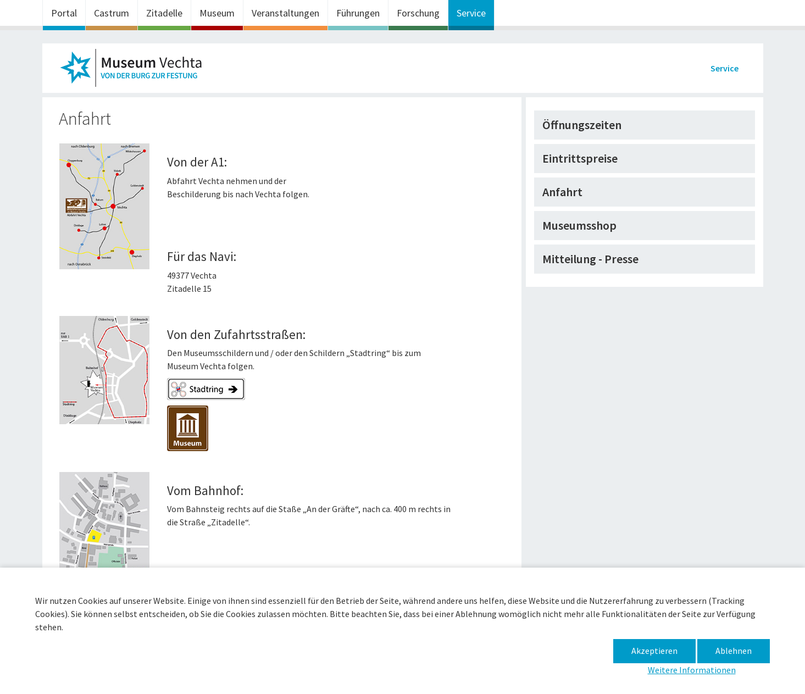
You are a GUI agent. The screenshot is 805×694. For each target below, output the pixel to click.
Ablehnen (733, 650)
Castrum (111, 13)
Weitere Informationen (692, 669)
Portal (64, 13)
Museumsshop (579, 225)
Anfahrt (562, 191)
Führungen (358, 13)
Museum (217, 13)
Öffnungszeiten (581, 124)
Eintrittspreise (580, 158)
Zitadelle (164, 13)
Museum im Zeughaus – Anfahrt (136, 71)
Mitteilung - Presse (590, 259)
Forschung (418, 13)
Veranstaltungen (285, 13)
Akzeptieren (654, 650)
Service (471, 13)
